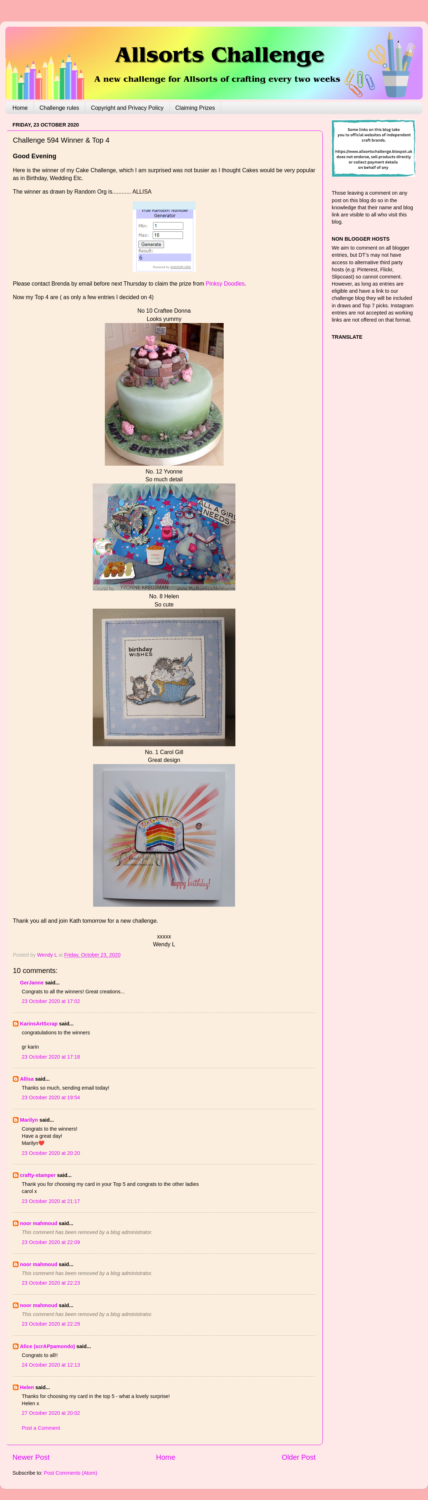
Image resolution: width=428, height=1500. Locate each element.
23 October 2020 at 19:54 (51, 1097)
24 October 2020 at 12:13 (51, 1365)
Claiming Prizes (195, 108)
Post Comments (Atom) (70, 1473)
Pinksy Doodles (225, 284)
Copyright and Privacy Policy (127, 108)
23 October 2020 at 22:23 (51, 1283)
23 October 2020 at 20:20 (51, 1153)
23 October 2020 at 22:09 (51, 1242)
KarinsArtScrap (39, 1024)
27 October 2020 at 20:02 (51, 1413)
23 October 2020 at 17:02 (51, 1001)
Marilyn (29, 1120)
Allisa (27, 1079)
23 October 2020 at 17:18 (51, 1057)
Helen (27, 1387)
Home (20, 108)
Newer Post (31, 1457)
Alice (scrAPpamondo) (47, 1346)
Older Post (299, 1457)
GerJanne (32, 983)
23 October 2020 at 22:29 (51, 1324)
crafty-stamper (38, 1175)
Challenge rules (59, 108)
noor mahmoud (38, 1223)
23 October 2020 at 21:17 (51, 1201)
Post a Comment (41, 1428)
